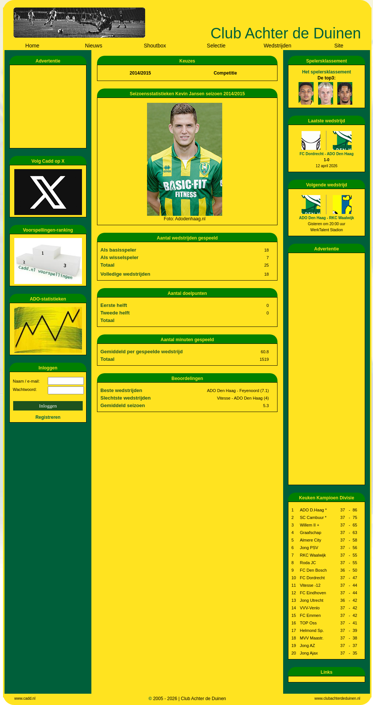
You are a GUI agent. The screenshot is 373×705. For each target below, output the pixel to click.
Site (338, 46)
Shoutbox (155, 46)
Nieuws (93, 46)
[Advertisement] (49, 106)
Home (32, 46)
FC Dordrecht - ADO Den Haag (327, 154)
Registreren (48, 417)
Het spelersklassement (326, 72)
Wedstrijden (277, 46)
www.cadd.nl (24, 698)
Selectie (216, 46)
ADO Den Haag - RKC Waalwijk (326, 218)
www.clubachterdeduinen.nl (337, 698)
